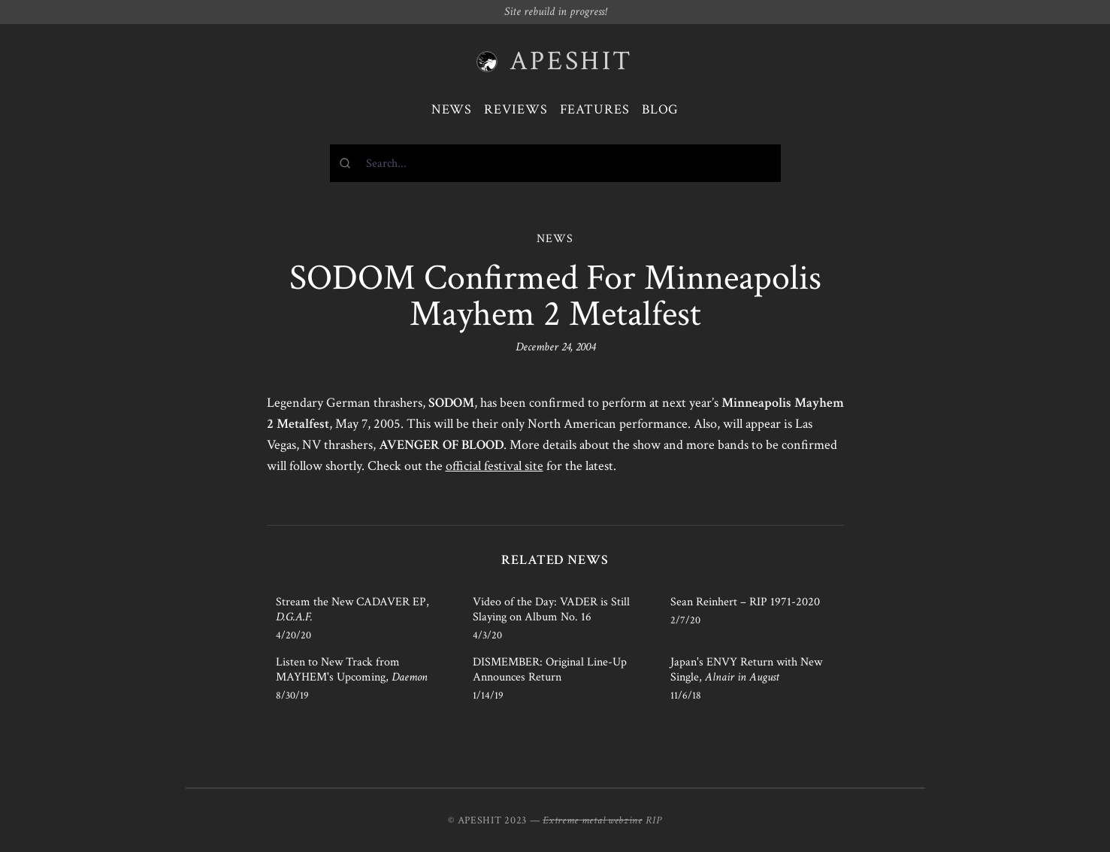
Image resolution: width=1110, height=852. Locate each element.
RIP (654, 820)
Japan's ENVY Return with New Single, (746, 669)
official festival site (494, 466)
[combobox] (555, 163)
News (452, 109)
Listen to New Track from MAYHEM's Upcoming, (352, 669)
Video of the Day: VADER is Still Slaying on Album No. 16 (551, 609)
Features (595, 109)
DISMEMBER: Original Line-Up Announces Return (550, 669)
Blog (660, 109)
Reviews (515, 109)
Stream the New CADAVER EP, (352, 609)
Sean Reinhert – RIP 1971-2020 (745, 602)
